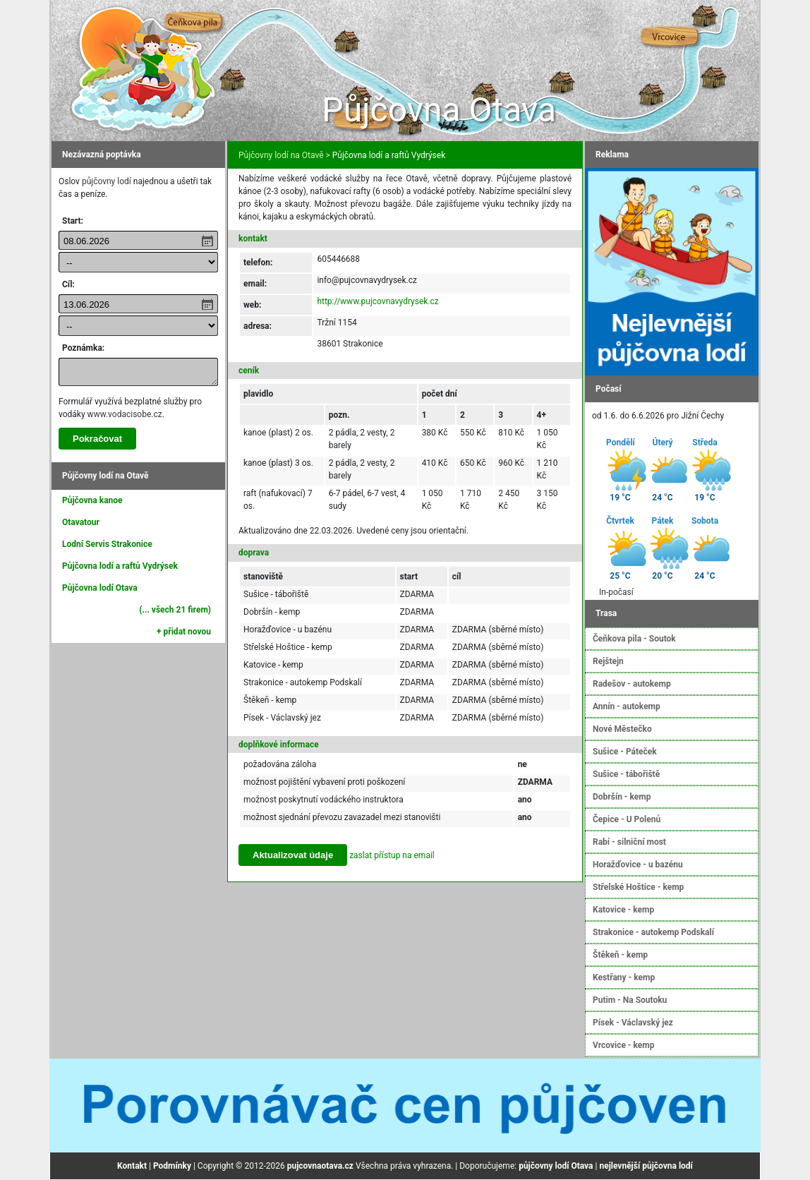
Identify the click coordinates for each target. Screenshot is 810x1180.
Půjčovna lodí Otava (100, 588)
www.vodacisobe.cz (124, 414)
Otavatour (80, 522)
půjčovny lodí (106, 181)
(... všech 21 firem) (175, 610)
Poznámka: (83, 348)
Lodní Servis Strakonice (107, 544)
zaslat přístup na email (392, 855)
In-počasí (616, 592)
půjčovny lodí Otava (556, 1166)
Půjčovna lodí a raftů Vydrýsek (120, 566)
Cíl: (68, 284)
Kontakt (132, 1166)
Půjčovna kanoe (92, 500)
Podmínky (172, 1166)
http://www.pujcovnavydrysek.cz (377, 301)
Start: (72, 221)
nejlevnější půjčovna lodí (645, 1166)
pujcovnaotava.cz (320, 1166)
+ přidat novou (184, 632)
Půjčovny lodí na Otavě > (284, 155)
